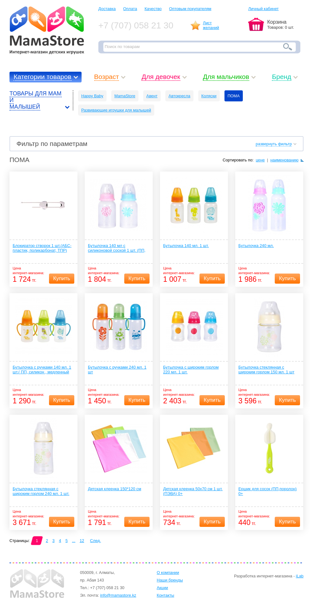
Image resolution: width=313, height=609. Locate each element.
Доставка (107, 8)
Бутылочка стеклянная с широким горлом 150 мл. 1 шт (266, 369)
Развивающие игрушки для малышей (116, 110)
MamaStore (124, 95)
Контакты (165, 595)
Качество (153, 8)
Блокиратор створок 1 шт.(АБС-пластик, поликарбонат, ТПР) (42, 248)
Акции (162, 587)
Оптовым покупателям (190, 8)
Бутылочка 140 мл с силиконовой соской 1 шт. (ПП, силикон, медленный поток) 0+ (116, 248)
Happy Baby (92, 95)
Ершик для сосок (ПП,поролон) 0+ (267, 491)
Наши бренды (170, 580)
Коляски (209, 95)
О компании (168, 572)
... (74, 540)
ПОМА (234, 95)
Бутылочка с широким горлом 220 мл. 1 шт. (191, 369)
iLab (300, 576)
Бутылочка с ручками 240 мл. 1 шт (117, 369)
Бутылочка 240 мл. (256, 245)
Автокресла (179, 95)
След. (95, 540)
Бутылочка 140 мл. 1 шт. (186, 245)
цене (260, 160)
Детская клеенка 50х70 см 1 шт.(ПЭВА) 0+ (193, 491)
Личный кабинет (263, 8)
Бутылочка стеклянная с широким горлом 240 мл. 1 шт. (41, 491)
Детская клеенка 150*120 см (114, 488)
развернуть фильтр (274, 144)
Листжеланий (211, 25)
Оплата (130, 8)
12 (82, 540)
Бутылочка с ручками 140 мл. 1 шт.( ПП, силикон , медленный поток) (42, 370)
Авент (151, 95)
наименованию (284, 160)
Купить (61, 278)
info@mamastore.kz (118, 595)
